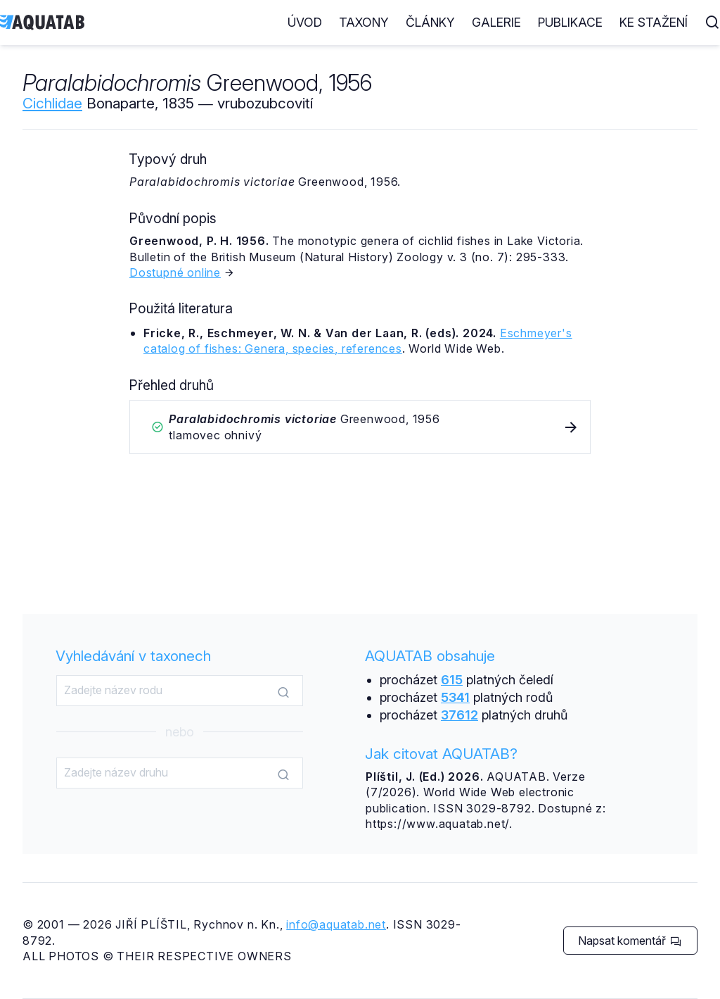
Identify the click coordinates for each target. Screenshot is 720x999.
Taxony (364, 22)
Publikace (570, 22)
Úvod (305, 22)
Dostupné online (175, 272)
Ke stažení (653, 22)
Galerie (496, 22)
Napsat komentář (629, 941)
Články (430, 22)
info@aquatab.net (336, 924)
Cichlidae (52, 103)
